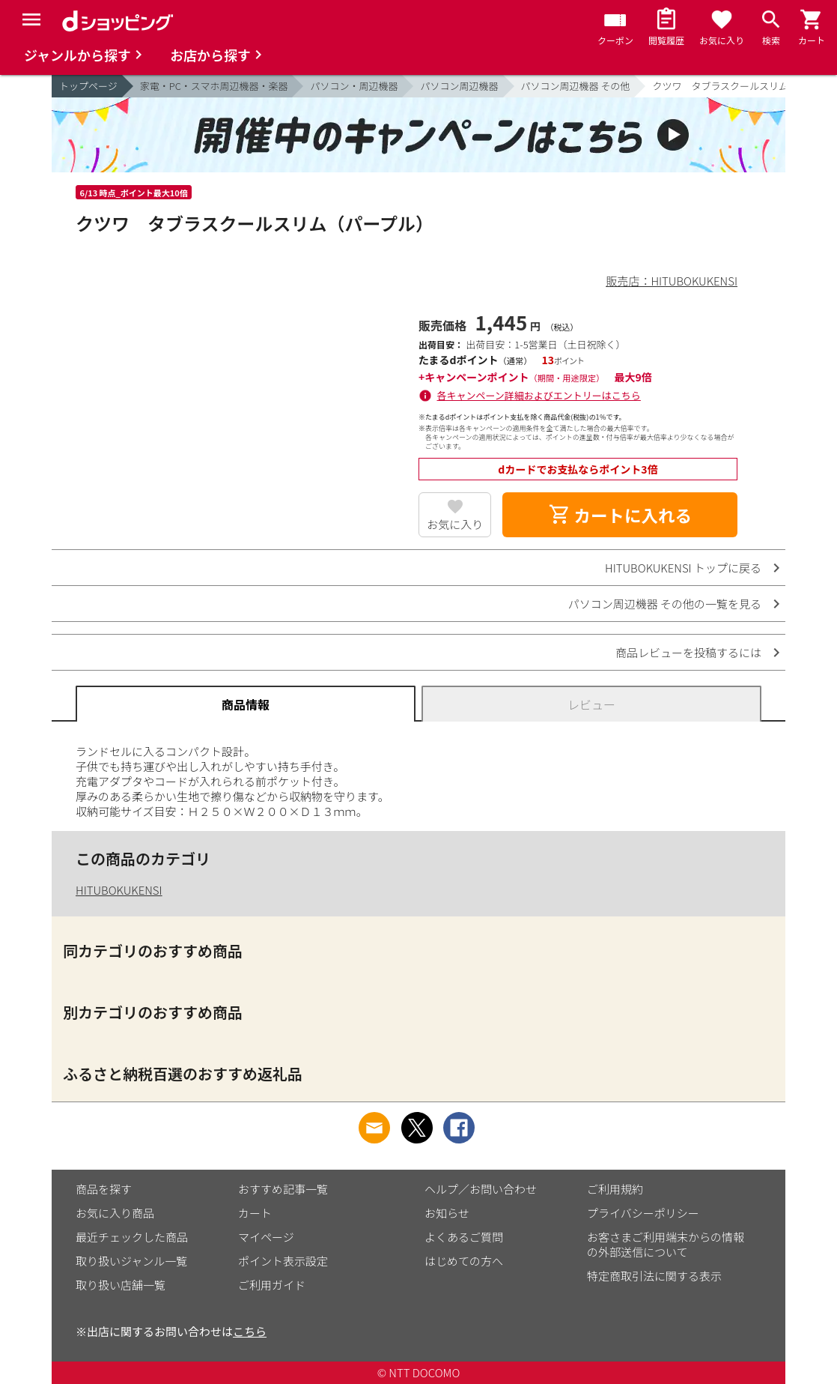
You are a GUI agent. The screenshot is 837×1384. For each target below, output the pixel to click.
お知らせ (446, 1213)
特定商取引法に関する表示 (654, 1276)
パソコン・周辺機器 (354, 86)
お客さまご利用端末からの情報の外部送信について (665, 1244)
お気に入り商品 (115, 1213)
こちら (250, 1331)
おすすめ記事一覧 (283, 1189)
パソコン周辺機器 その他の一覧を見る (664, 603)
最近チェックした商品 (132, 1237)
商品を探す (104, 1189)
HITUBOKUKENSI (119, 890)
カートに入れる (620, 514)
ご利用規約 (615, 1189)
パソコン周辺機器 (459, 86)
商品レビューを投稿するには (688, 652)
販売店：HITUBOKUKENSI (671, 280)
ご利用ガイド (271, 1285)
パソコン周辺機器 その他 (575, 86)
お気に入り (455, 524)
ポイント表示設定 (283, 1261)
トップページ (88, 86)
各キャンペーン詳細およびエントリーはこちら (539, 395)
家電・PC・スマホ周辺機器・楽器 (214, 86)
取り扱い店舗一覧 (120, 1285)
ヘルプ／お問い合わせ (480, 1189)
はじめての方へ (463, 1261)
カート (255, 1213)
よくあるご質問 (463, 1237)
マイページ (266, 1237)
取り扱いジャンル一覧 (131, 1261)
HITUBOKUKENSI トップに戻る (683, 567)
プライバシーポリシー (643, 1213)
